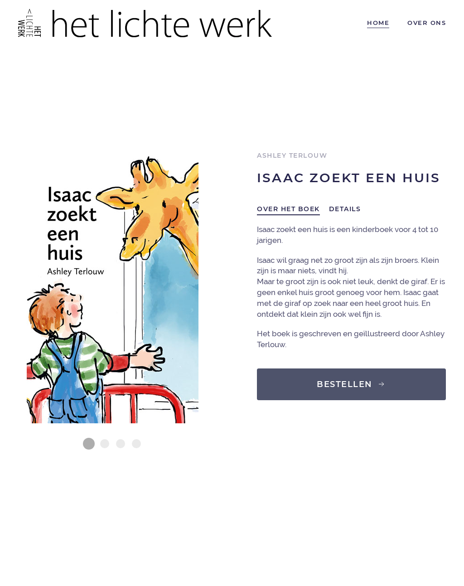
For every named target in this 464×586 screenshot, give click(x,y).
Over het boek (288, 209)
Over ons (426, 22)
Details (345, 209)
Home (378, 22)
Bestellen (351, 384)
